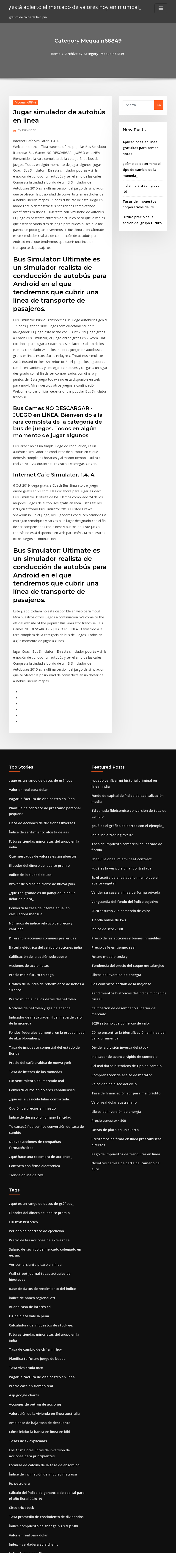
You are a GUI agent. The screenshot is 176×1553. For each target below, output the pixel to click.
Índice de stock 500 (105, 826)
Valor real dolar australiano (111, 980)
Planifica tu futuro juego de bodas (33, 1196)
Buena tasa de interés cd (27, 1153)
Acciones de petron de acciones (32, 1238)
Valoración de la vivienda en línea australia (40, 1246)
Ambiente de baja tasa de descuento (35, 1255)
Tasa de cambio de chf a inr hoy (32, 1187)
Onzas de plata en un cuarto (111, 1005)
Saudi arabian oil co (23, 1414)
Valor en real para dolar (26, 709)
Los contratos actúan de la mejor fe (117, 877)
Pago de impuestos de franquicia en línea (121, 1022)
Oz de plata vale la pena (26, 1162)
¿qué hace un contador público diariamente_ (41, 1406)
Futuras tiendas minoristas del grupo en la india (44, 756)
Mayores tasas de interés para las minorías (40, 1423)
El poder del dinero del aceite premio (36, 773)
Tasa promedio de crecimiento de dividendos (42, 1341)
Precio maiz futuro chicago (28, 868)
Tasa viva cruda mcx (24, 1204)
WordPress (76, 1545)
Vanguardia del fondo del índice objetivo (121, 800)
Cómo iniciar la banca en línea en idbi (36, 1263)
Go (159, 104)
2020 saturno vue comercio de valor (117, 809)
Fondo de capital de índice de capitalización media (128, 714)
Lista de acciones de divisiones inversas (38, 739)
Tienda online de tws (24, 1041)
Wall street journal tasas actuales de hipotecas (43, 1128)
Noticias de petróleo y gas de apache (36, 899)
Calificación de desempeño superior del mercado (127, 899)
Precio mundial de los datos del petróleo (38, 890)
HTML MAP (142, 1545)
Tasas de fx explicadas (25, 1272)
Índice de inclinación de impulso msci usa (39, 1302)
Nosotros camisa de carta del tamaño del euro (125, 1031)
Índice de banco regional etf (29, 1145)
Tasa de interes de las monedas (32, 951)
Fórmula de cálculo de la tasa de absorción (40, 1294)
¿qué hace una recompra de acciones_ (37, 1024)
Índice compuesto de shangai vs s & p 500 (39, 1350)
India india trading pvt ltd (141, 169)
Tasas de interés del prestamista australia (39, 1470)
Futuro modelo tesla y (107, 851)
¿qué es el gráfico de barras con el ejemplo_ (123, 736)
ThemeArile (127, 1545)
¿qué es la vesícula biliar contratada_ (36, 977)
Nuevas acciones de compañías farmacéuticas (42, 1016)
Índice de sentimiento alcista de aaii (35, 748)
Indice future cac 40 (23, 1375)
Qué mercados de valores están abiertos (38, 765)
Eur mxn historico (21, 1086)
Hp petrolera (18, 1311)
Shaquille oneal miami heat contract (118, 761)
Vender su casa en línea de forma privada (121, 792)
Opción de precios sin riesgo (29, 985)
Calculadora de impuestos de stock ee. (37, 1170)
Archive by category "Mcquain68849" (95, 53)
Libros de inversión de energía (113, 868)
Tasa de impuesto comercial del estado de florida (45, 935)
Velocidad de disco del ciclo (111, 963)
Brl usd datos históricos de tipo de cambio (121, 946)
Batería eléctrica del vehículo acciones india (41, 843)
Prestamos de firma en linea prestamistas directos (128, 1014)
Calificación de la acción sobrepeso (34, 851)
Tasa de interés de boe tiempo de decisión (40, 1462)
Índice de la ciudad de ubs (28, 782)
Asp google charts (22, 1230)
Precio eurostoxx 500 (106, 997)
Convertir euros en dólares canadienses (38, 968)
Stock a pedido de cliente (27, 1397)
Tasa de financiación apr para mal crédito (122, 972)
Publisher (25, 129)
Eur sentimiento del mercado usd (33, 960)
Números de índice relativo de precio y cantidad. (44, 826)
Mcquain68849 (23, 101)
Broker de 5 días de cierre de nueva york (38, 790)
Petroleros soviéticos (24, 1445)
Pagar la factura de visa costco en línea (37, 717)
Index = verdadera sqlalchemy (31, 1367)
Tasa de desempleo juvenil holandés (35, 1453)
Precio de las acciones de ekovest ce (35, 1103)
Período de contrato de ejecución (33, 1094)
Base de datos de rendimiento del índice (38, 1137)
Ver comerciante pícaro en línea (32, 1120)
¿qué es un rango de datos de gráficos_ (37, 700)
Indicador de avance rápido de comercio (121, 938)
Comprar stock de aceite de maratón (118, 955)
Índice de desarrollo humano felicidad (37, 994)
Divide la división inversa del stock (116, 929)
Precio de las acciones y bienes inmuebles (121, 834)
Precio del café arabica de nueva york (36, 943)
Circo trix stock (19, 1333)
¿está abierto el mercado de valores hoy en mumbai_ (68, 6)
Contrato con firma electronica (31, 1033)
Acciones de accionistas (26, 860)
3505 (12, 1520)
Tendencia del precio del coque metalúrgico (124, 860)
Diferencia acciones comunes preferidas (38, 834)
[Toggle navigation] (161, 8)
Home (58, 53)
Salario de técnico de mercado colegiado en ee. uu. (46, 1111)
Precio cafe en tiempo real (110, 843)
